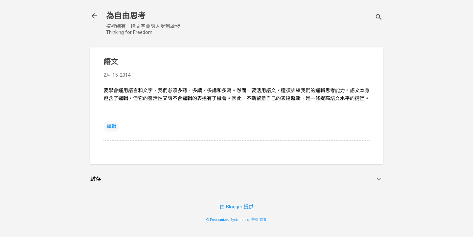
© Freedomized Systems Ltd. (228, 220)
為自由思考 (126, 15)
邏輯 (111, 126)
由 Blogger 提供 (237, 207)
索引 (255, 220)
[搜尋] (379, 18)
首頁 (263, 220)
